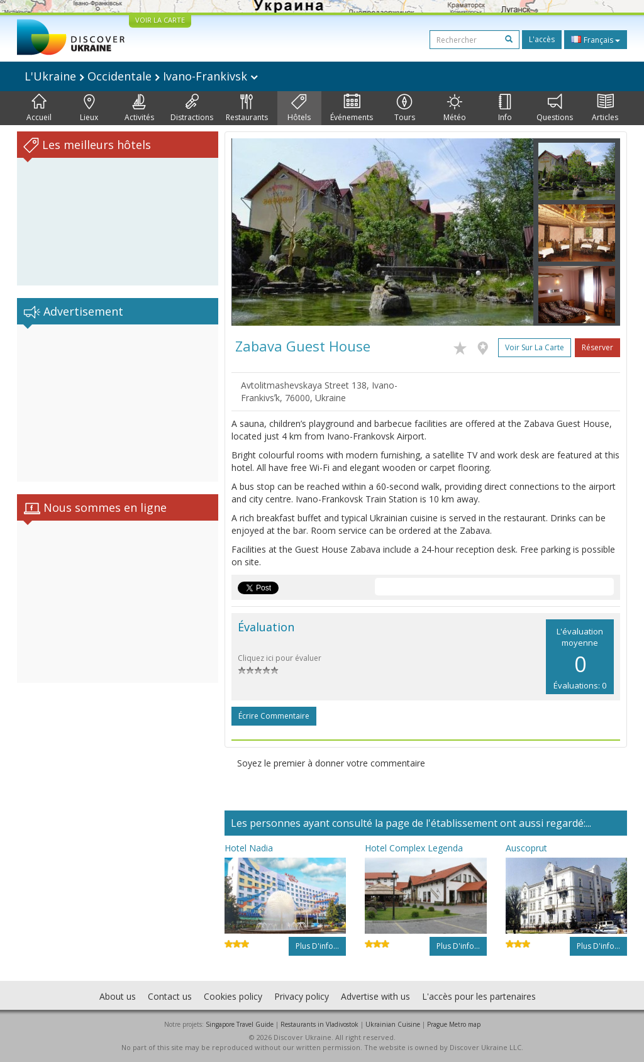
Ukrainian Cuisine (392, 1024)
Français (595, 39)
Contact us (170, 996)
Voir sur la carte (534, 347)
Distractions (191, 108)
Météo (454, 108)
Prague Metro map (453, 1024)
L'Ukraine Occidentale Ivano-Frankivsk (141, 76)
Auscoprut (526, 848)
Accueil (39, 108)
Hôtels (299, 108)
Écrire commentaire (273, 716)
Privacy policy (301, 996)
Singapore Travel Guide (240, 1024)
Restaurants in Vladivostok (319, 1024)
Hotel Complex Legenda (414, 848)
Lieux (89, 108)
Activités (139, 108)
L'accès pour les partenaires (479, 996)
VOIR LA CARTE (160, 20)
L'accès (542, 39)
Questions (554, 108)
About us (117, 996)
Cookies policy (233, 996)
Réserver (597, 347)
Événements (351, 108)
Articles (605, 108)
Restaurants (247, 108)
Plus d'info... (317, 946)
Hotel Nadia (249, 848)
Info (505, 108)
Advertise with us (375, 996)
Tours (404, 108)
